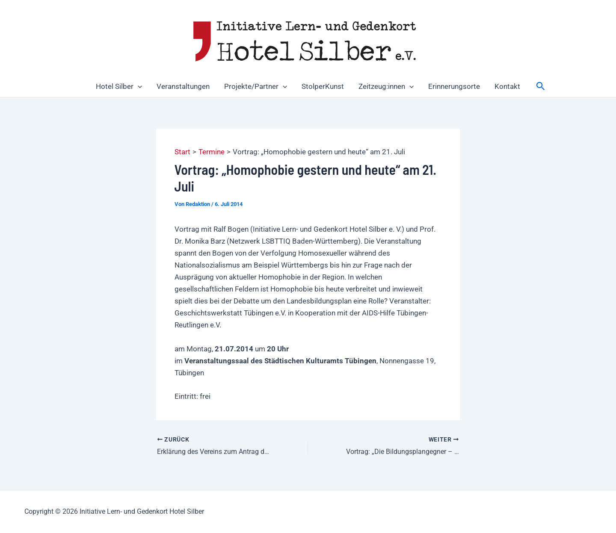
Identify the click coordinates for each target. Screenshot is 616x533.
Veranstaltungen (183, 86)
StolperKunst (323, 86)
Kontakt (507, 86)
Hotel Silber (119, 86)
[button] (137, 86)
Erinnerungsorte (454, 86)
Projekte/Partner (255, 86)
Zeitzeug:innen (386, 86)
